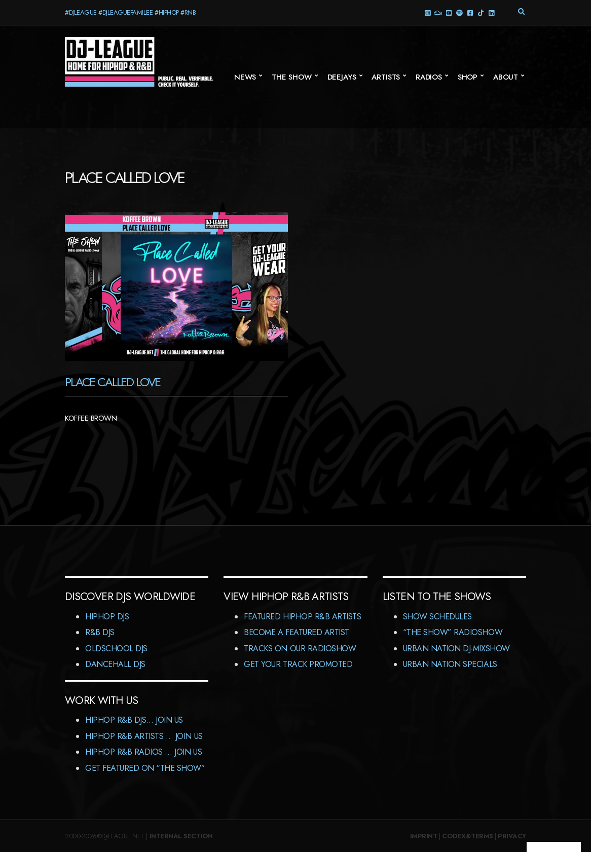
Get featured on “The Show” (145, 768)
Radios (429, 77)
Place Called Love (112, 382)
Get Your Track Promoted (298, 664)
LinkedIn (491, 12)
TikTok (480, 12)
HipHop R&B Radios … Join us (143, 752)
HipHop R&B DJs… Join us (134, 720)
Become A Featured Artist (296, 632)
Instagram (427, 12)
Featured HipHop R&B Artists (302, 616)
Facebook (469, 12)
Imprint (423, 836)
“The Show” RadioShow (452, 632)
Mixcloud (437, 12)
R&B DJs (100, 632)
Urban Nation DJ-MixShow (456, 648)
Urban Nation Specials (450, 664)
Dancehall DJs (115, 664)
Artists (386, 77)
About (505, 77)
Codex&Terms (467, 836)
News (245, 77)
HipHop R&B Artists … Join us (144, 736)
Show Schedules (437, 616)
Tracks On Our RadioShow (300, 648)
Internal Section (181, 836)
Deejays (341, 77)
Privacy (512, 836)
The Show (292, 77)
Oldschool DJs (116, 648)
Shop (467, 77)
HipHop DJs (107, 616)
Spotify (459, 12)
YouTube (448, 12)
